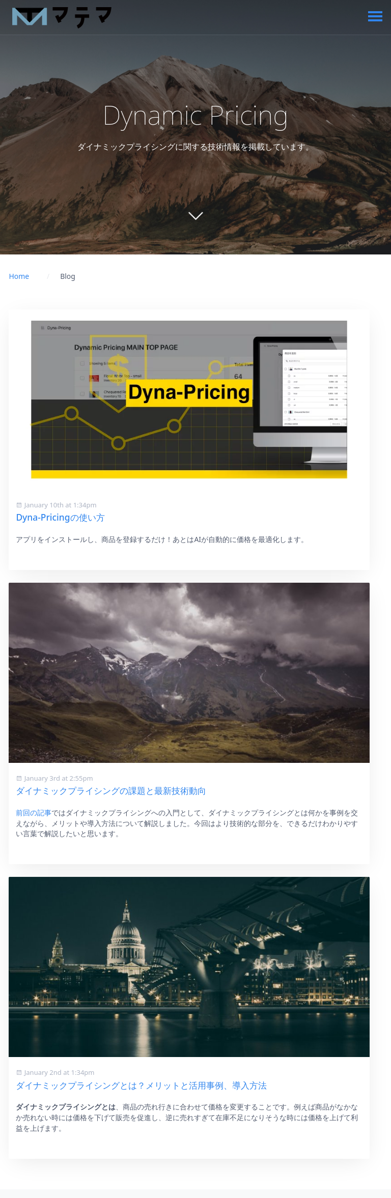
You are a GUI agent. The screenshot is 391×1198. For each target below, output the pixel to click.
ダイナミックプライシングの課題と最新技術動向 (111, 790)
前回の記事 (33, 812)
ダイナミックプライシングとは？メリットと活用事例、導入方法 (141, 1085)
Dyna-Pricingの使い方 (60, 517)
